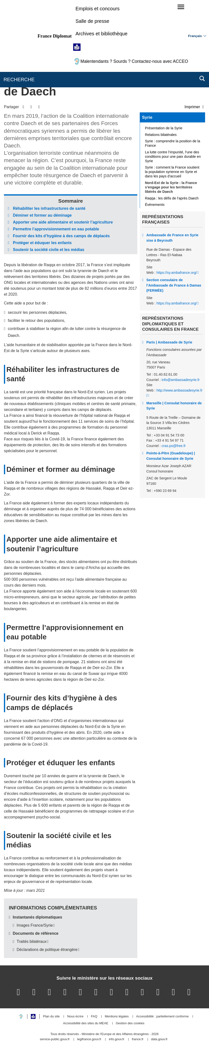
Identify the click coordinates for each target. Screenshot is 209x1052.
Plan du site (51, 1016)
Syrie (147, 117)
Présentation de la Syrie (163, 128)
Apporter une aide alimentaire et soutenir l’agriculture (63, 222)
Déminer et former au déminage (42, 215)
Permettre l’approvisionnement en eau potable (56, 229)
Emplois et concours (97, 8)
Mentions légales (117, 1016)
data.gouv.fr (159, 1039)
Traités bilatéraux (31, 941)
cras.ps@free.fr (174, 446)
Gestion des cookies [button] (130, 1023)
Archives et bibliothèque (101, 33)
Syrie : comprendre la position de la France (172, 143)
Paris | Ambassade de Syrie (169, 342)
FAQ (94, 1016)
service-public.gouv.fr (55, 1039)
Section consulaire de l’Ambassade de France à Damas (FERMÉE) (173, 285)
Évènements (154, 205)
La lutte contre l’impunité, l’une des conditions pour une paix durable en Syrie (173, 156)
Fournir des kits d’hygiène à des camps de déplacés (61, 236)
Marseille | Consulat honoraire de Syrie (174, 405)
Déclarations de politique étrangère (47, 949)
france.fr (138, 1039)
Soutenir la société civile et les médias (48, 250)
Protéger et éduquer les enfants (42, 243)
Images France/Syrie (35, 925)
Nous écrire (75, 1016)
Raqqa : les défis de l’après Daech (171, 198)
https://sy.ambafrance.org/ (176, 273)
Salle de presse (92, 21)
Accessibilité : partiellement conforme (162, 1016)
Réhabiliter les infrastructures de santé (49, 208)
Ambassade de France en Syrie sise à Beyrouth (172, 237)
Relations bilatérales (161, 135)
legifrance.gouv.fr (89, 1039)
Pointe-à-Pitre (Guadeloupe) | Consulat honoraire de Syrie (170, 455)
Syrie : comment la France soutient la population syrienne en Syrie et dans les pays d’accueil (172, 171)
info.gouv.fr (116, 1039)
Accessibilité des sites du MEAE (85, 1023)
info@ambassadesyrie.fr (180, 380)
